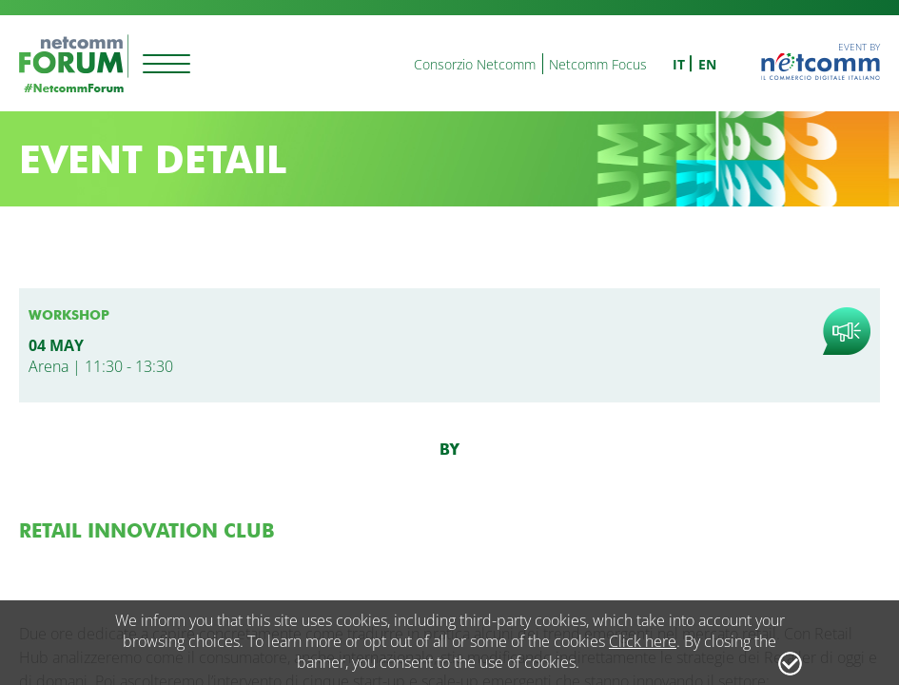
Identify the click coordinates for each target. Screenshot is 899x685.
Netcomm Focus (598, 64)
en (707, 64)
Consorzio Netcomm (475, 64)
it (679, 64)
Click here (642, 641)
